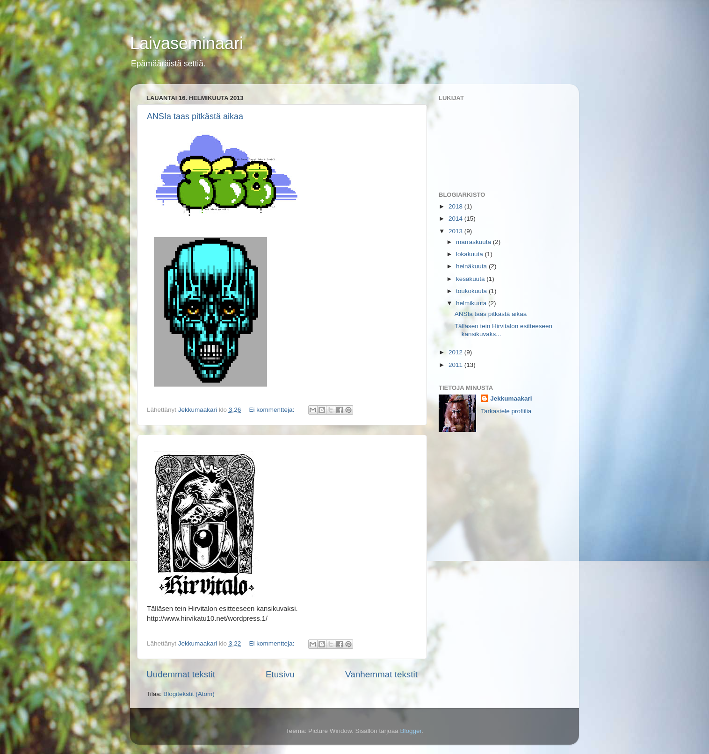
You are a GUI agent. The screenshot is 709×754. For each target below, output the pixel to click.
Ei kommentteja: (272, 409)
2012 (456, 352)
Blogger (411, 730)
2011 (456, 364)
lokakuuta (470, 254)
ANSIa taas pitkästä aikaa (195, 116)
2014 (456, 218)
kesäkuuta (471, 278)
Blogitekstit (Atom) (189, 693)
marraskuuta (474, 241)
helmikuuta (472, 303)
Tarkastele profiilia (506, 411)
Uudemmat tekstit (180, 674)
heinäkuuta (472, 266)
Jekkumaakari (511, 398)
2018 (456, 206)
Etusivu (280, 674)
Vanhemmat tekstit (381, 674)
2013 (456, 231)
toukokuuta (472, 290)
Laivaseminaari (186, 43)
